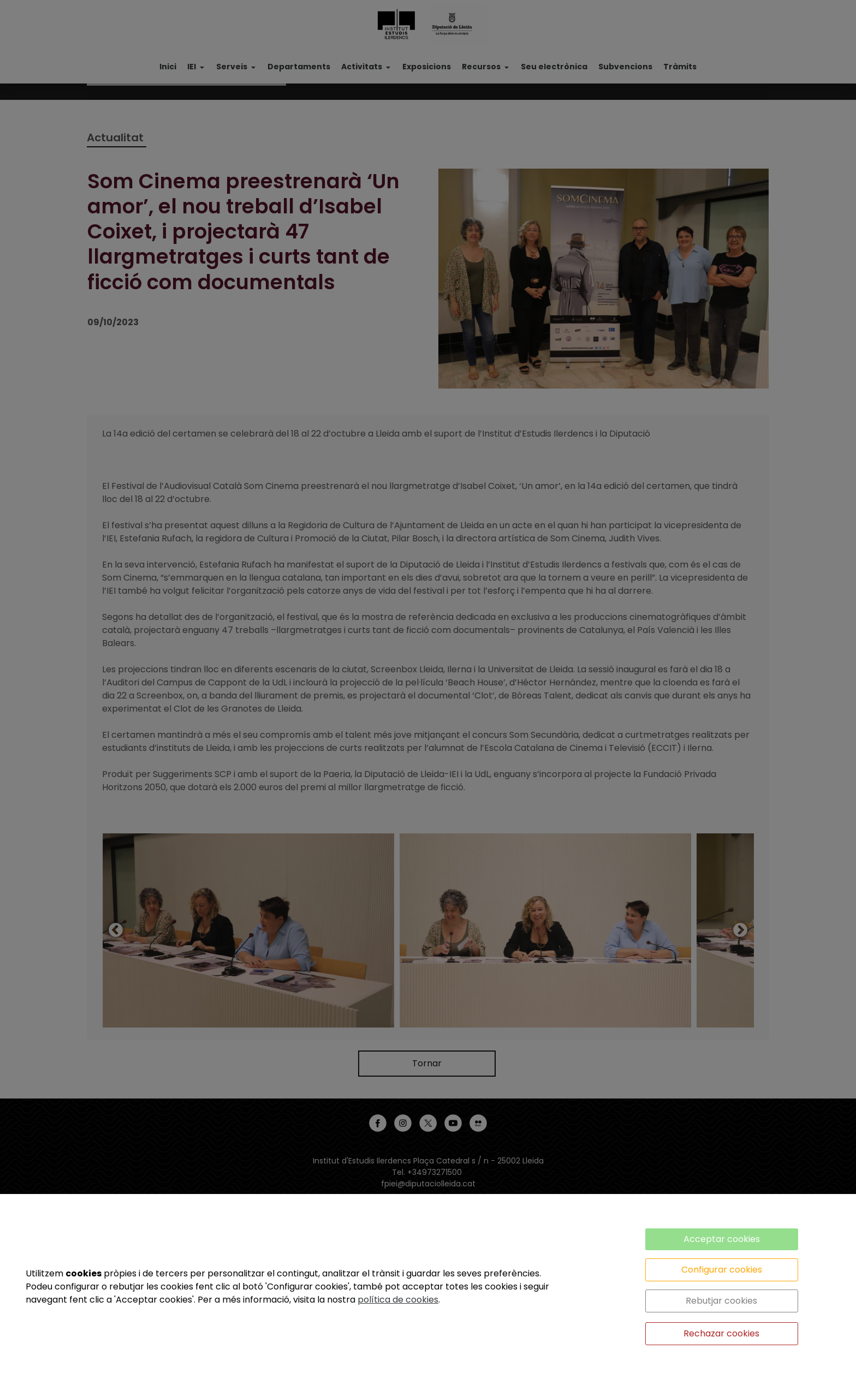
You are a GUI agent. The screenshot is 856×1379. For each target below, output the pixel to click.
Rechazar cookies (721, 1333)
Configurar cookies (721, 1269)
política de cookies (398, 1299)
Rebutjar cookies (721, 1300)
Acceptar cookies (721, 1239)
